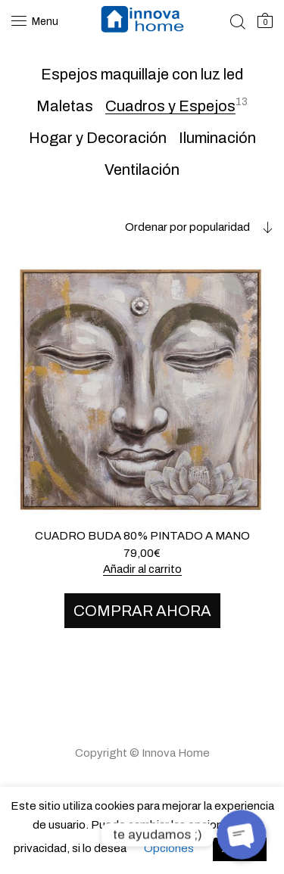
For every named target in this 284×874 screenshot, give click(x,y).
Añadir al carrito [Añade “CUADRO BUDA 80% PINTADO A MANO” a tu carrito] (142, 569)
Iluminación (217, 137)
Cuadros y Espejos (170, 106)
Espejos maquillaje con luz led (142, 74)
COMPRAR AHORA (142, 610)
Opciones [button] (169, 848)
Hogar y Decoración (98, 137)
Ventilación (142, 169)
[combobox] (187, 227)
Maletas (64, 106)
